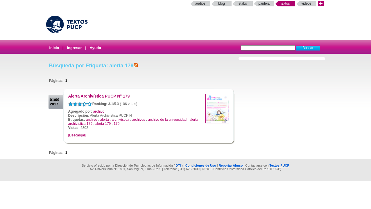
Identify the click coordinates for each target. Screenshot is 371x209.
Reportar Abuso (231, 165)
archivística (120, 120)
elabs (243, 3)
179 (116, 124)
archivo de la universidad (167, 120)
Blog (221, 3)
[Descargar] (77, 135)
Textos (285, 3)
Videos (306, 3)
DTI (178, 165)
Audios (200, 3)
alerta (104, 120)
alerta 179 (103, 124)
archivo (99, 111)
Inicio (54, 48)
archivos (138, 120)
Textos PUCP (279, 165)
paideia (264, 3)
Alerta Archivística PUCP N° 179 (99, 96)
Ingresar (74, 48)
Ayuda (95, 48)
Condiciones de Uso (200, 165)
